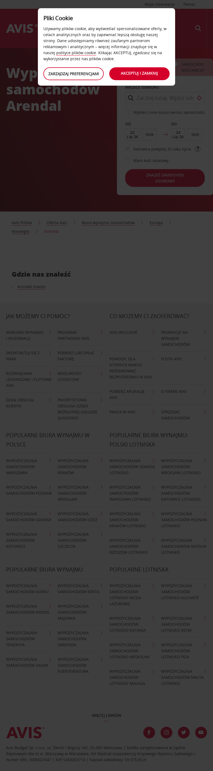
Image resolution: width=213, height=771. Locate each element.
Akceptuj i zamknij (139, 73)
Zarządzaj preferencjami (73, 73)
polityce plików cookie (76, 52)
